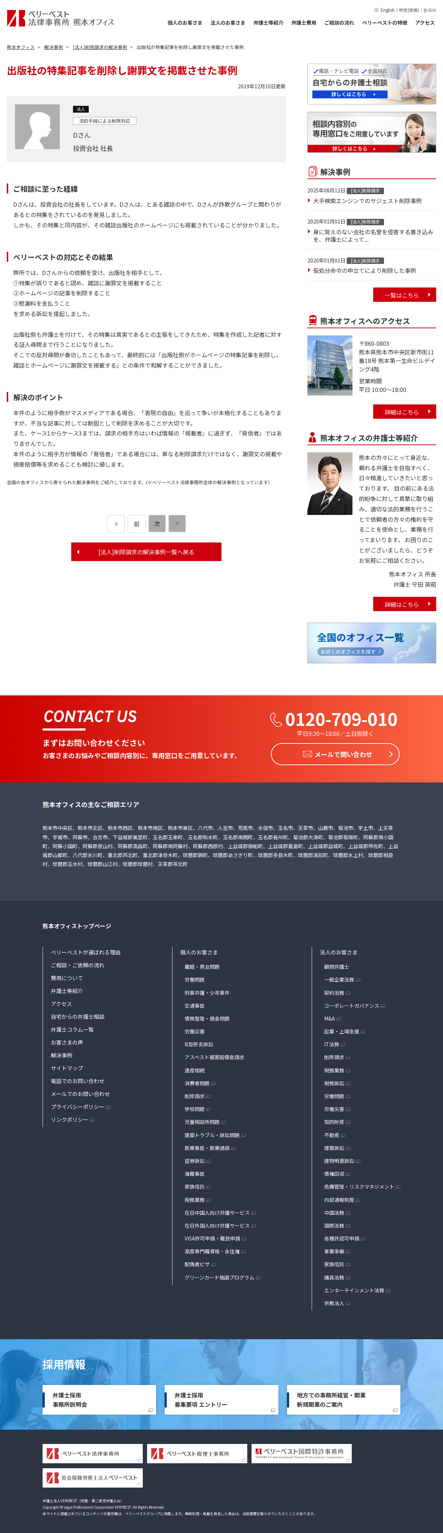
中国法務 (334, 1210)
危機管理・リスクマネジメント (359, 1184)
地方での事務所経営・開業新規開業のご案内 (331, 1397)
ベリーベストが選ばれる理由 (86, 950)
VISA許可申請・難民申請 (212, 1236)
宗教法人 (334, 1300)
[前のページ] (116, 523)
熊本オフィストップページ (77, 924)
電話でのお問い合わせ (77, 1078)
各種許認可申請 (341, 1236)
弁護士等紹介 (268, 22)
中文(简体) (409, 10)
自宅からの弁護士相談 (77, 1014)
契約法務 (334, 990)
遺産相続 (195, 1068)
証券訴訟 (195, 1158)
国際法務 (334, 1223)
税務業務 (195, 1197)
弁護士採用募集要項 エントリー (201, 1397)
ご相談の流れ (339, 22)
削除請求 (195, 1093)
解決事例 (61, 1053)
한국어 (429, 10)
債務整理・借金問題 (207, 1016)
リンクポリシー (69, 1117)
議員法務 (334, 1275)
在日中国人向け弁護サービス (217, 1210)
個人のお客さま (185, 22)
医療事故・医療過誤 (207, 1145)
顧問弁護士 (336, 964)
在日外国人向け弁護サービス (217, 1223)
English (388, 10)
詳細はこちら (402, 412)
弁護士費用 (303, 22)
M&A (329, 1016)
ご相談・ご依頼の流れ (77, 963)
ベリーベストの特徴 (384, 22)
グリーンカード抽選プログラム (219, 1275)
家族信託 (195, 1184)
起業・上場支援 (341, 1029)
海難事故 (195, 1171)
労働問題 (195, 977)
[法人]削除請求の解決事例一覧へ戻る (146, 551)
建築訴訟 (334, 1145)
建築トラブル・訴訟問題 (212, 1132)
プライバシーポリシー (77, 1104)
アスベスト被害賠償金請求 (214, 1055)
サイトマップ (67, 1066)
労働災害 (195, 1029)
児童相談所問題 (202, 1120)
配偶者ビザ (197, 1262)
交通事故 (195, 1003)
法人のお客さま (227, 22)
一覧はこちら (402, 295)
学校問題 (195, 1106)
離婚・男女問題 (202, 964)
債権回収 (334, 1171)
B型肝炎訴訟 (199, 1042)
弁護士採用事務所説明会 (70, 1397)
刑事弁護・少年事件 (207, 990)
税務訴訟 (334, 1081)
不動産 (331, 1132)
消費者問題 (197, 1081)
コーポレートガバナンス (351, 1003)
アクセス (425, 22)
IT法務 (331, 1042)
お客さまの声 (67, 1040)
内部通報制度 (339, 1197)
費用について (67, 975)
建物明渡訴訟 (339, 1158)
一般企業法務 (339, 977)
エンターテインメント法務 (354, 1288)
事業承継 (334, 1249)
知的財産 (334, 1120)
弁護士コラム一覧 (72, 1027)
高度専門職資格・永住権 (212, 1249)
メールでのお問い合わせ (80, 1091)
